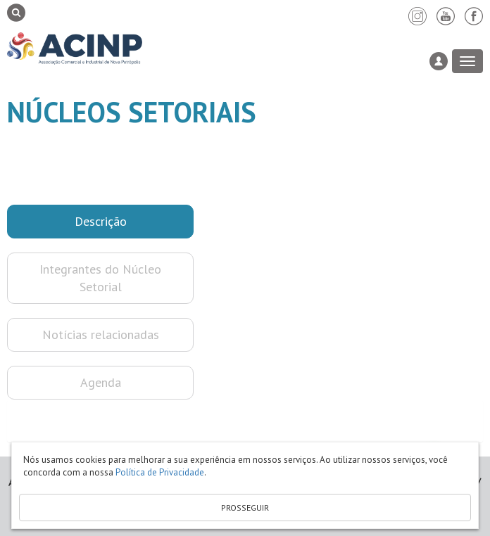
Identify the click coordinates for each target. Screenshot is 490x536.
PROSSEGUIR (245, 507)
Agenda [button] (100, 382)
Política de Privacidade (159, 472)
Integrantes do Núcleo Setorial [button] (100, 278)
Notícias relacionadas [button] (100, 334)
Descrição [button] (101, 221)
